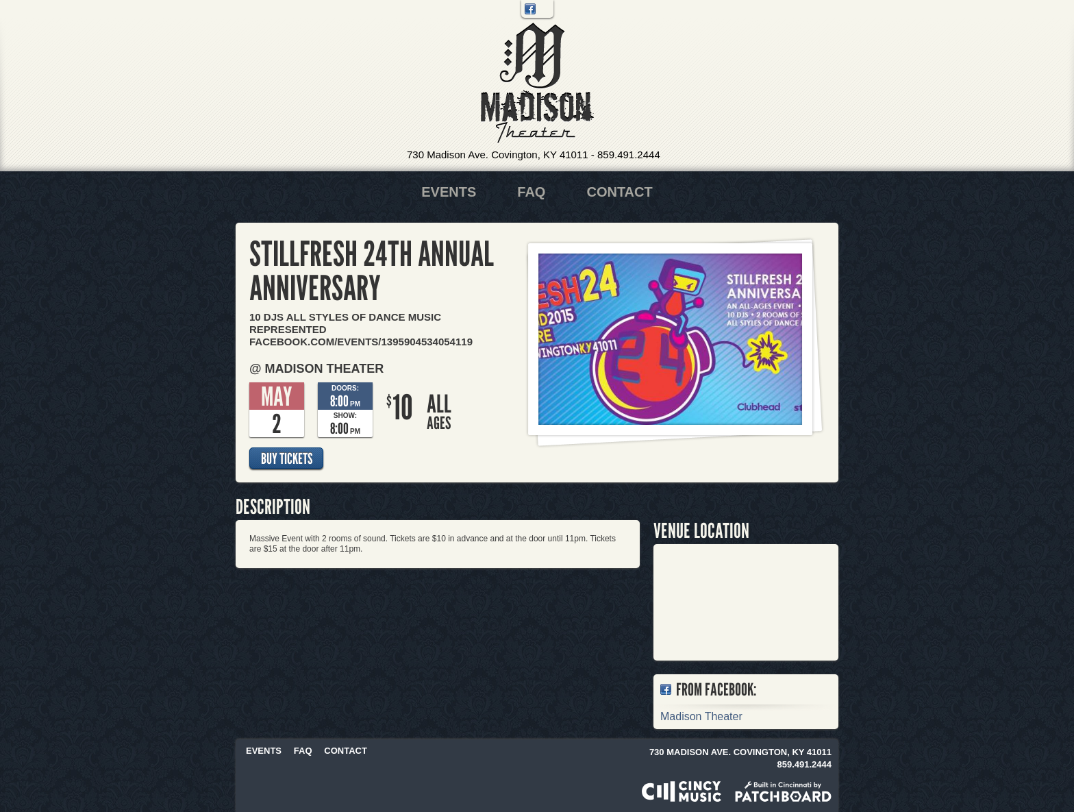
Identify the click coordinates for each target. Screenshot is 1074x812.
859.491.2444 (628, 154)
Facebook (530, 8)
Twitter (544, 8)
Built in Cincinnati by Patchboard (783, 791)
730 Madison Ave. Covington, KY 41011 (497, 154)
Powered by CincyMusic (681, 791)
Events (448, 191)
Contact (619, 191)
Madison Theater (537, 83)
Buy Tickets (286, 458)
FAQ (531, 191)
